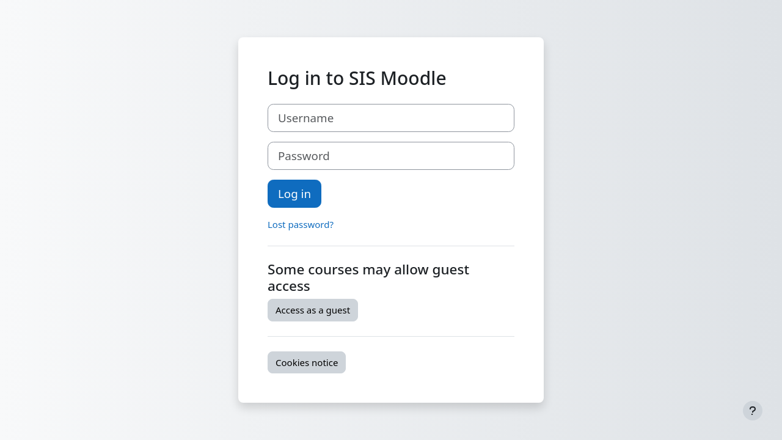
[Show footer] (752, 410)
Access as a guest (313, 310)
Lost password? (301, 224)
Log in (294, 193)
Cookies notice (307, 362)
